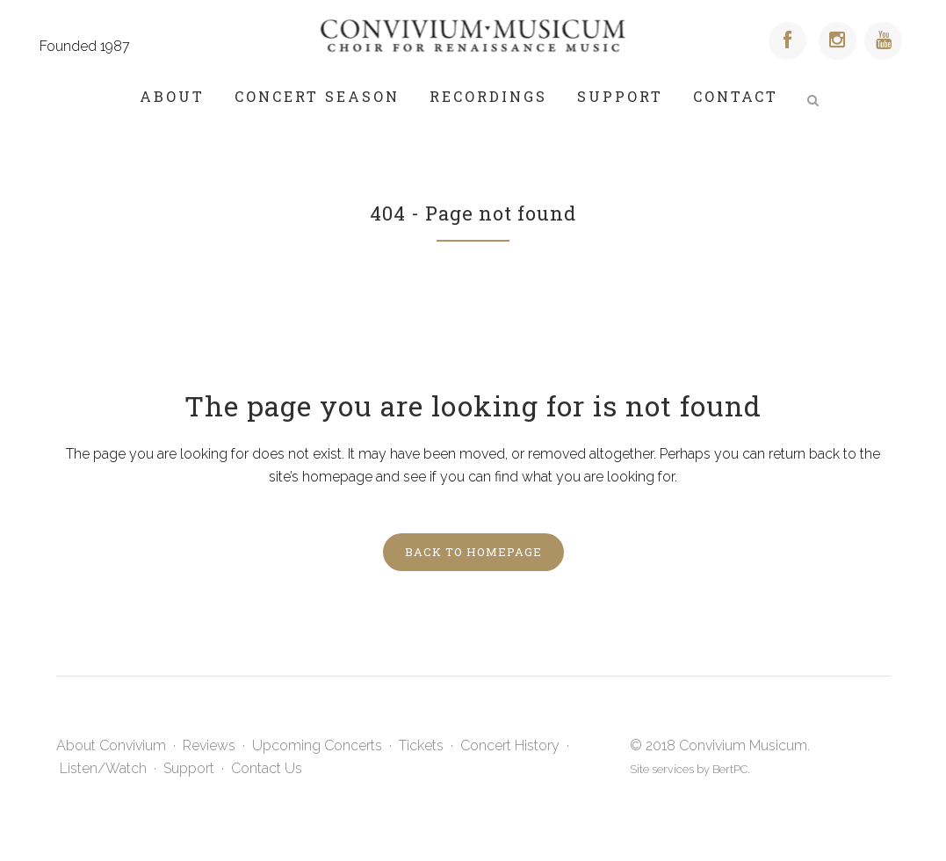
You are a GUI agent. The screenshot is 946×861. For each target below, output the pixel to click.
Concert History (510, 745)
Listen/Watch (103, 768)
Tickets (421, 745)
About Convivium (111, 745)
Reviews (209, 745)
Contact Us (266, 768)
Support (188, 768)
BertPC (729, 769)
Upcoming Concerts (317, 745)
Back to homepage (473, 552)
